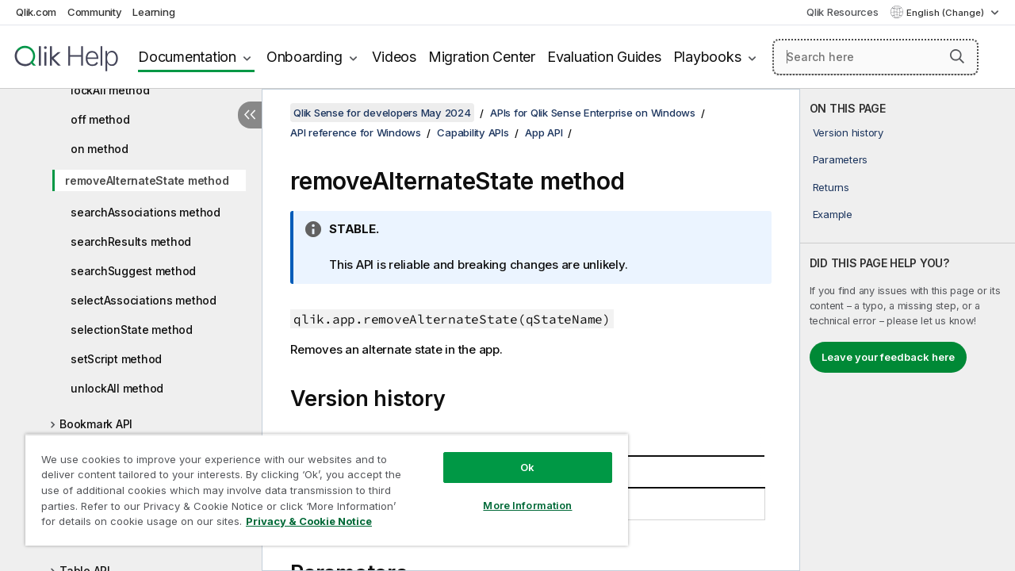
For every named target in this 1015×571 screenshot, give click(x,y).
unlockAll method (117, 388)
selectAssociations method (143, 300)
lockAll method (110, 90)
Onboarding (304, 56)
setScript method (116, 359)
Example (832, 214)
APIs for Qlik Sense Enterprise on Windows (592, 112)
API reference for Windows (355, 132)
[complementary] (907, 330)
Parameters (840, 159)
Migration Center (481, 56)
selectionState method (132, 329)
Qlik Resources (842, 12)
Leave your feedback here (888, 357)
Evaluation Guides (604, 56)
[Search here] (875, 57)
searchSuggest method (133, 271)
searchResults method (131, 241)
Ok (515, 455)
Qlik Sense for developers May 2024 (382, 112)
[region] (319, 484)
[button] (957, 56)
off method (100, 119)
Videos (394, 56)
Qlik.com (36, 12)
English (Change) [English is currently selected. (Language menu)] (946, 12)
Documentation (187, 56)
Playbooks (707, 56)
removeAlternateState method (146, 180)
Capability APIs (472, 132)
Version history (848, 132)
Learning (153, 12)
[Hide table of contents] (250, 115)
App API (543, 132)
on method (99, 148)
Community (94, 12)
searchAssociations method (145, 212)
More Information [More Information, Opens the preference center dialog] (515, 493)
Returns (831, 187)
